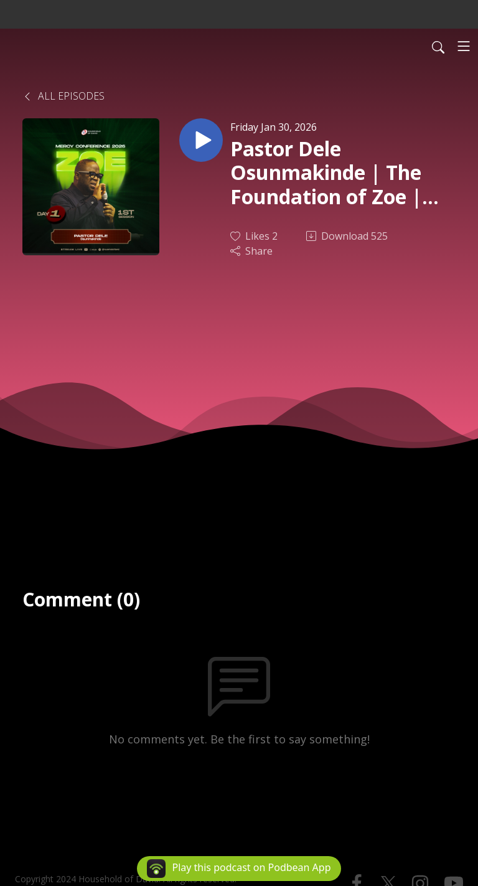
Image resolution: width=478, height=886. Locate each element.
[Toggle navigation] (463, 46)
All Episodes (63, 96)
